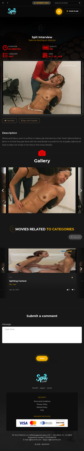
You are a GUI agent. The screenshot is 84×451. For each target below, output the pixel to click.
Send (42, 358)
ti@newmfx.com (35, 440)
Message (6, 324)
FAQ (42, 410)
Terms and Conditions (42, 401)
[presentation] (2, 190)
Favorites (9, 121)
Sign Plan (72, 11)
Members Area (41, 3)
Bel (10, 284)
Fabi (14, 284)
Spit (10, 277)
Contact (49, 388)
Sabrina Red (35, 40)
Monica (51, 40)
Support (42, 388)
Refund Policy (42, 407)
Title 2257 (35, 388)
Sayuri (44, 40)
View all (75, 237)
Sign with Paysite (29, 121)
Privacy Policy (42, 404)
